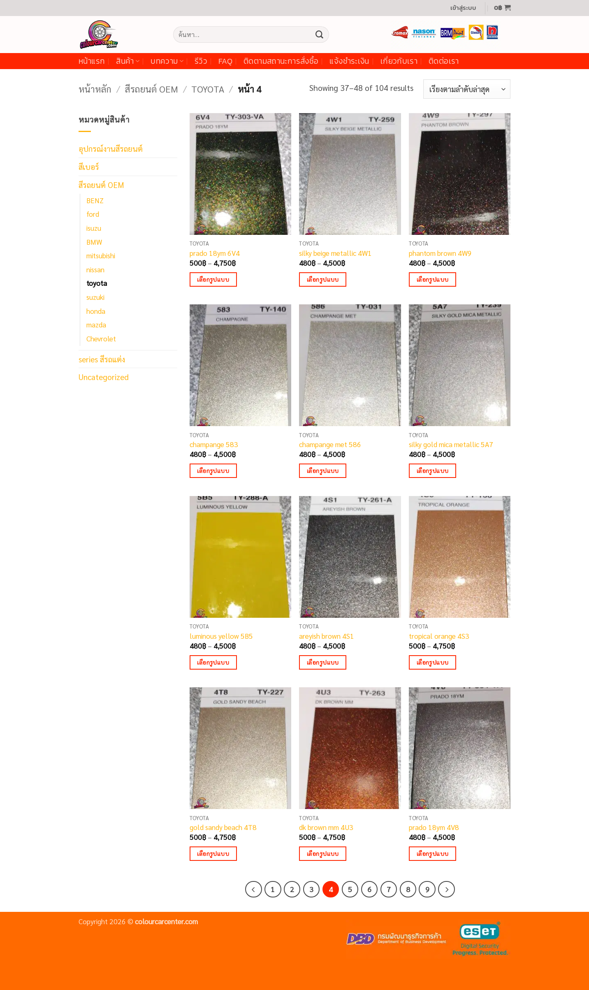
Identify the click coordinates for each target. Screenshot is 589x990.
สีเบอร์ (89, 166)
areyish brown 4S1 (326, 635)
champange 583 (214, 444)
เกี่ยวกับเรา (398, 61)
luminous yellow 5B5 (221, 635)
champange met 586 (330, 444)
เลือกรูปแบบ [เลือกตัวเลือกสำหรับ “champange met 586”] (323, 470)
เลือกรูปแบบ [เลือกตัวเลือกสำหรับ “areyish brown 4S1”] (323, 662)
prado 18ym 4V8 (434, 827)
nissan (95, 269)
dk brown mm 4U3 (326, 827)
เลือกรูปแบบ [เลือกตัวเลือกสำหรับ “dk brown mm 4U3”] (323, 853)
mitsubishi (100, 255)
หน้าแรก (92, 61)
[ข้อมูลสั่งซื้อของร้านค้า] (466, 89)
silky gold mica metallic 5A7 (451, 444)
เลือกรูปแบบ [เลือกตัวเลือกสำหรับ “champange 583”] (213, 470)
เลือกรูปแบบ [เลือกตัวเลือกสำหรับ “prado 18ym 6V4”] (213, 279)
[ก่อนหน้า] (253, 889)
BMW (94, 241)
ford (92, 213)
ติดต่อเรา (444, 61)
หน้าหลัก (95, 89)
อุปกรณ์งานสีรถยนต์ (111, 148)
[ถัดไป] (446, 889)
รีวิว (201, 61)
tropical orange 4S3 (439, 635)
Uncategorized (104, 376)
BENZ (95, 200)
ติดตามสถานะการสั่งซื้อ (281, 61)
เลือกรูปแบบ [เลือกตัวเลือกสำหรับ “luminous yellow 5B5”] (213, 662)
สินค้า (127, 61)
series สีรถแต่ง (102, 359)
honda (95, 310)
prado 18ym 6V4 (215, 252)
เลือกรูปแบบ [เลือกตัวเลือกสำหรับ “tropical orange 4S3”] (433, 662)
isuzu (93, 227)
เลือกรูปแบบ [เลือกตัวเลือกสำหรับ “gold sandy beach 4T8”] (213, 853)
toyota (207, 89)
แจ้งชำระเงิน (349, 61)
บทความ (167, 61)
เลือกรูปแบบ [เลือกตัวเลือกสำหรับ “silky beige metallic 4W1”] (323, 279)
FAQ (225, 61)
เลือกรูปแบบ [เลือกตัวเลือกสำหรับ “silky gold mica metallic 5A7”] (433, 470)
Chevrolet (101, 338)
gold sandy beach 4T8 (223, 827)
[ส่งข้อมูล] (319, 34)
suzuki (95, 296)
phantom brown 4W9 (440, 252)
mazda (96, 324)
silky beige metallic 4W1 (335, 252)
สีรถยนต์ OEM (151, 89)
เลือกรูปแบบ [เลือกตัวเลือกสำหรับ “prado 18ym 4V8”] (433, 853)
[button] (463, 8)
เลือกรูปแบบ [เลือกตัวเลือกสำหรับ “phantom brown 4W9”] (433, 279)
